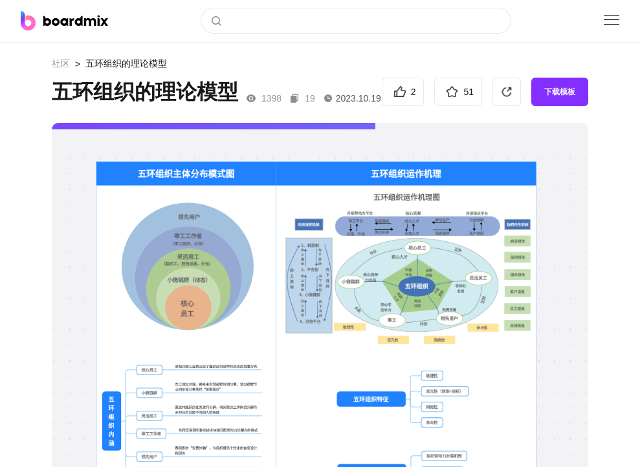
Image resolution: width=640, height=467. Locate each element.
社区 (61, 63)
